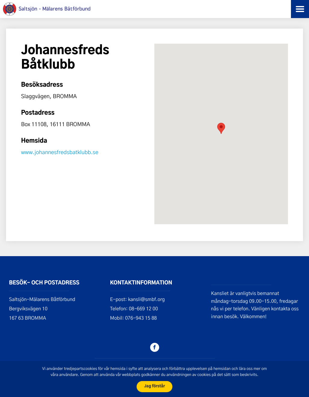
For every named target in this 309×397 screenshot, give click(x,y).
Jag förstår (154, 386)
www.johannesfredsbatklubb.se (59, 152)
